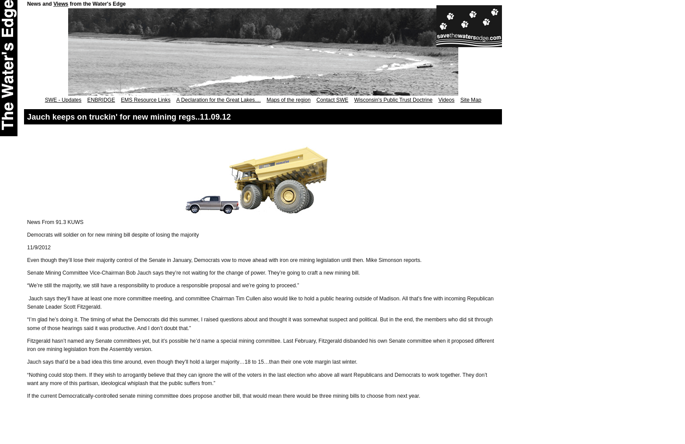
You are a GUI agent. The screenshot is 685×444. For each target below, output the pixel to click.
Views (60, 4)
